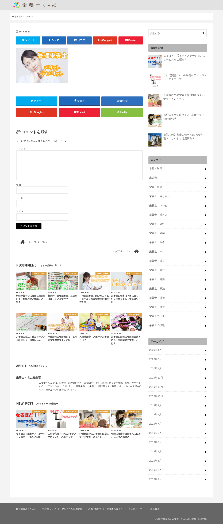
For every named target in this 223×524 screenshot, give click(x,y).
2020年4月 (155, 349)
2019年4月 (155, 451)
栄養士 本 (155, 251)
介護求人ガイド (115, 508)
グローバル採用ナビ (72, 508)
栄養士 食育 (157, 306)
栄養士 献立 (157, 269)
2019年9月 (155, 405)
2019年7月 (155, 423)
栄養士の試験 (157, 325)
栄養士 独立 (157, 260)
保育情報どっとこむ (26, 508)
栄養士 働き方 (158, 214)
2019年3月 (155, 460)
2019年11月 (156, 386)
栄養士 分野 (157, 223)
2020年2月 (155, 358)
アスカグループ (136, 508)
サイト (19, 211)
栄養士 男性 (157, 279)
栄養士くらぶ (179, 518)
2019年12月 (156, 377)
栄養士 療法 (157, 288)
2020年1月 (155, 368)
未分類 (153, 177)
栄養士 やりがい (159, 195)
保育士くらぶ (49, 508)
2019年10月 (156, 395)
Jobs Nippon (94, 508)
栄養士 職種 (157, 297)
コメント (21, 148)
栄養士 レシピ (158, 205)
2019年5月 (155, 441)
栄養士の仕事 (157, 316)
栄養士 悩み (157, 242)
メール (19, 198)
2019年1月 (155, 478)
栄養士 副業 (157, 232)
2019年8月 (155, 414)
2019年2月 (155, 469)
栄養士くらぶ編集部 (28, 377)
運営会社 (154, 508)
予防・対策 (155, 168)
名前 (18, 184)
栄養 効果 (155, 186)
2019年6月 (155, 432)
